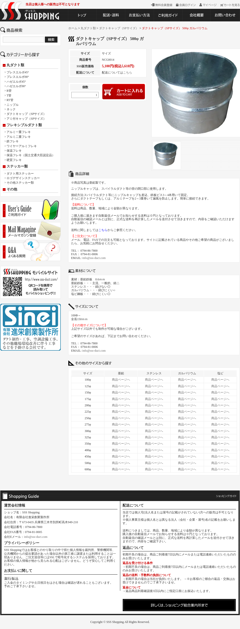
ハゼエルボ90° (16, 86)
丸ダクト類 (15, 65)
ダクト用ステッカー (20, 173)
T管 (9, 95)
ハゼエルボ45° (16, 81)
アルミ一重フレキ (19, 132)
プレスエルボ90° (18, 77)
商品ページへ (121, 379)
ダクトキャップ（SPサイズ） (26, 114)
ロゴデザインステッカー (23, 178)
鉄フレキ (13, 141)
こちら (127, 72)
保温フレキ (14, 150)
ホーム (72, 28)
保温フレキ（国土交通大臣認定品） (31, 155)
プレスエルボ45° (18, 72)
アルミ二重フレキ (19, 137)
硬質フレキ (14, 160)
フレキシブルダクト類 (24, 125)
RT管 (10, 100)
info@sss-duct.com (94, 258)
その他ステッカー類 (20, 182)
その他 (12, 189)
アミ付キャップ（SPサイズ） (26, 118)
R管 (9, 90)
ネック (11, 109)
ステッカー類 (17, 166)
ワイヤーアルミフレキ (22, 146)
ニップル (13, 105)
